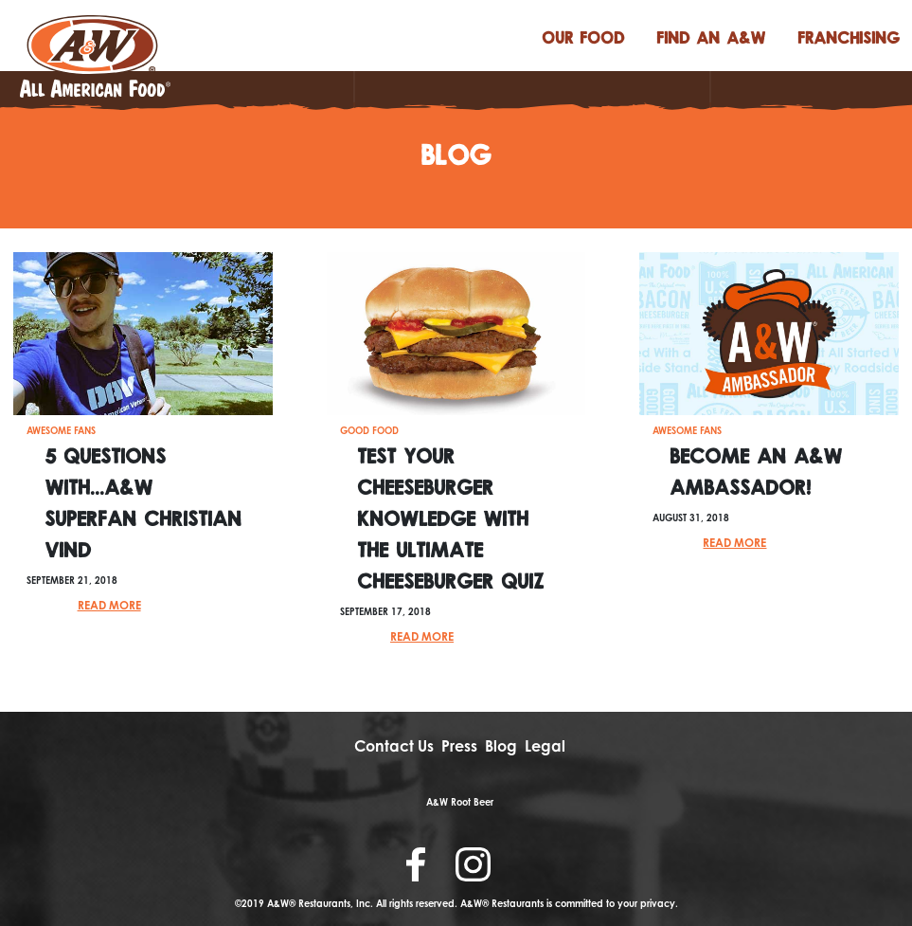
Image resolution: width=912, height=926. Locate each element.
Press (459, 745)
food (583, 37)
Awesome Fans (61, 430)
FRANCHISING (848, 37)
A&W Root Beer (459, 802)
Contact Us (394, 745)
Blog (501, 745)
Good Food (369, 430)
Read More (109, 605)
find (710, 37)
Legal (545, 745)
